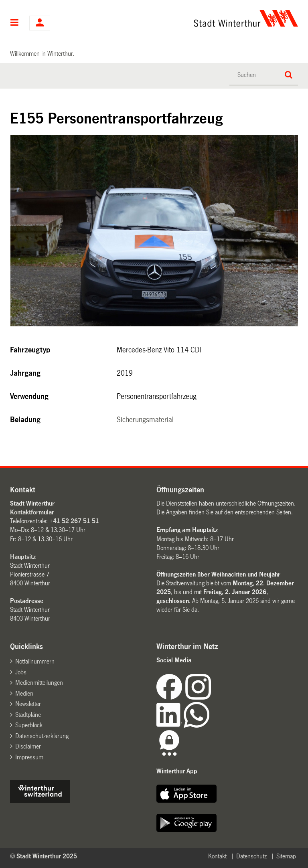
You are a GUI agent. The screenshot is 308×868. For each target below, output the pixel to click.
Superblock (29, 725)
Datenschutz (251, 856)
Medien (24, 693)
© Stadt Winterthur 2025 (43, 856)
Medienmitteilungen (39, 682)
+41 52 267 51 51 (74, 521)
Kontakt (217, 856)
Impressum (29, 757)
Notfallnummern (35, 661)
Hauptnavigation (14, 23)
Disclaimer (28, 746)
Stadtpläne (28, 714)
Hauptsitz (23, 556)
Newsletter (28, 703)
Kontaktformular (32, 512)
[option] (154, 231)
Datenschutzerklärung (42, 735)
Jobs (20, 672)
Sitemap (286, 856)
